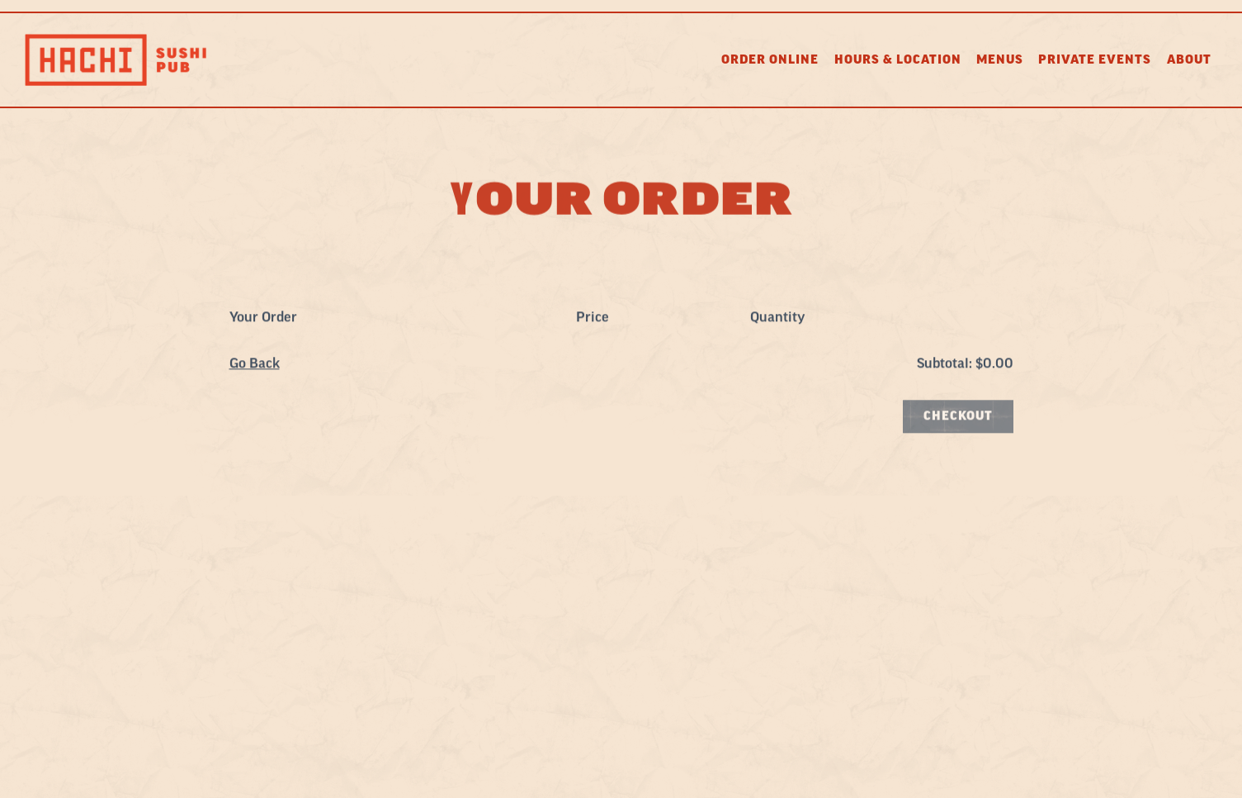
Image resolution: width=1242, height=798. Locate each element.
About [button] (1189, 60)
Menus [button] (999, 60)
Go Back (254, 365)
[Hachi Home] (115, 59)
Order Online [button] (770, 60)
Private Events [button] (1094, 60)
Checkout (958, 417)
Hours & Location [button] (897, 60)
